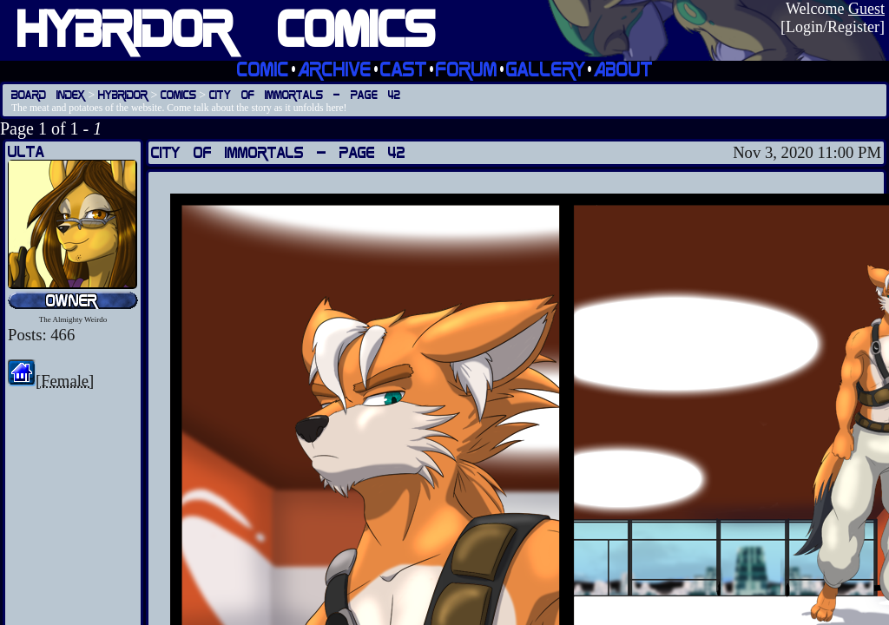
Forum (466, 69)
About (623, 69)
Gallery (545, 69)
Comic (263, 69)
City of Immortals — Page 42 (304, 94)
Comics (178, 94)
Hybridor (123, 94)
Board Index (48, 94)
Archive (335, 69)
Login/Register (832, 27)
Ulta (26, 151)
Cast (403, 69)
